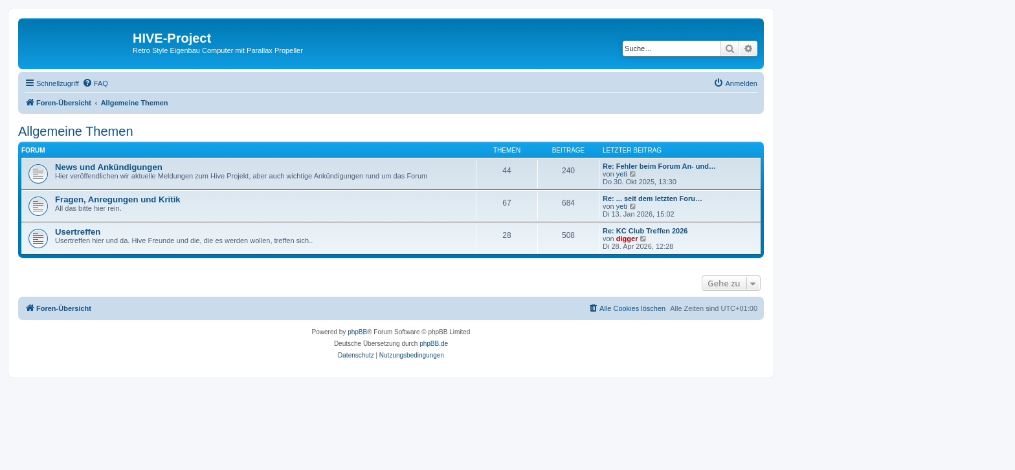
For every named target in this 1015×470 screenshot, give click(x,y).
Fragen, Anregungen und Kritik (118, 199)
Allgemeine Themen (75, 131)
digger (627, 238)
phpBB (357, 332)
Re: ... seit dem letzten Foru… (652, 198)
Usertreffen (77, 232)
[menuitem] (95, 83)
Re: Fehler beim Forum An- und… (659, 166)
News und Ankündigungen (108, 167)
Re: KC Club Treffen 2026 (645, 231)
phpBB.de (433, 343)
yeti (621, 174)
